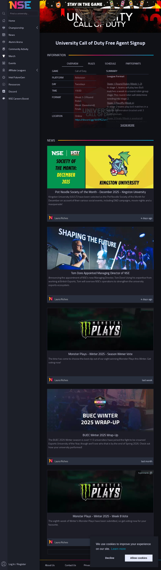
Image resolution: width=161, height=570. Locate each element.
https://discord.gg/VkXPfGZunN (91, 119)
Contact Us (70, 565)
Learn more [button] (118, 548)
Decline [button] (109, 558)
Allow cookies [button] (138, 558)
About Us (50, 565)
